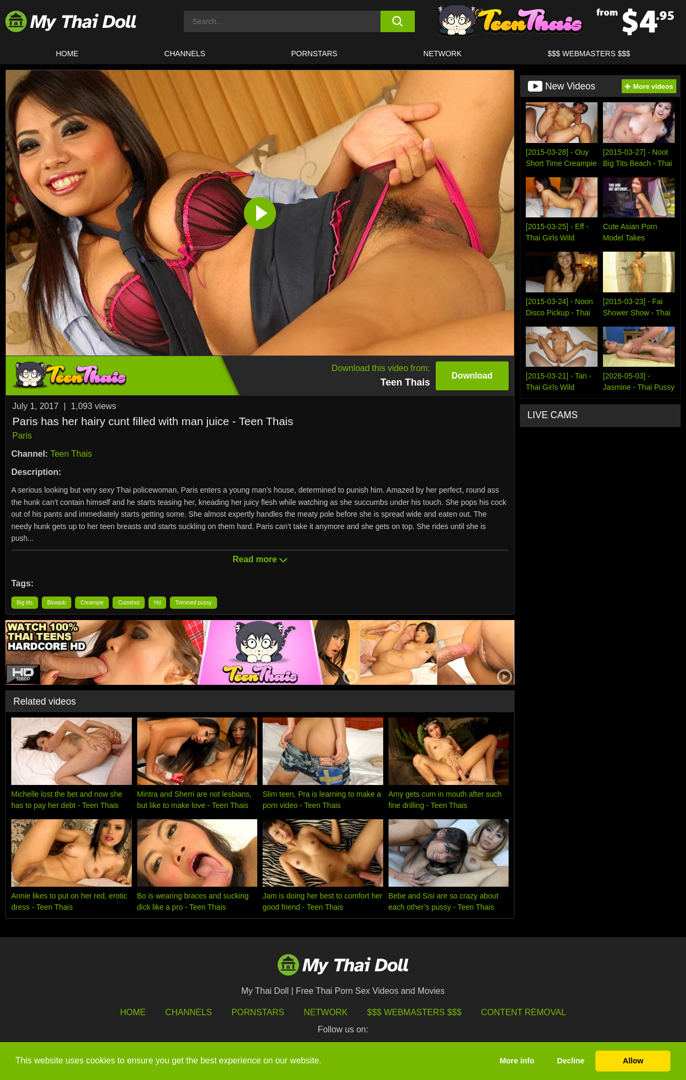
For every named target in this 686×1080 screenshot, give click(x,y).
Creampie (91, 603)
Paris (22, 435)
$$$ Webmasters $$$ (414, 1012)
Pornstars (314, 53)
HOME (67, 53)
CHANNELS (185, 53)
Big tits (25, 603)
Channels (188, 1012)
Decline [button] (570, 1060)
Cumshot (128, 603)
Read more (260, 559)
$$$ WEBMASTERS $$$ (589, 53)
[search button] (398, 21)
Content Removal (523, 1012)
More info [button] (516, 1060)
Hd (157, 603)
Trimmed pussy (193, 603)
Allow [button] (633, 1060)
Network (442, 53)
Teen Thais (71, 453)
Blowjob (56, 603)
